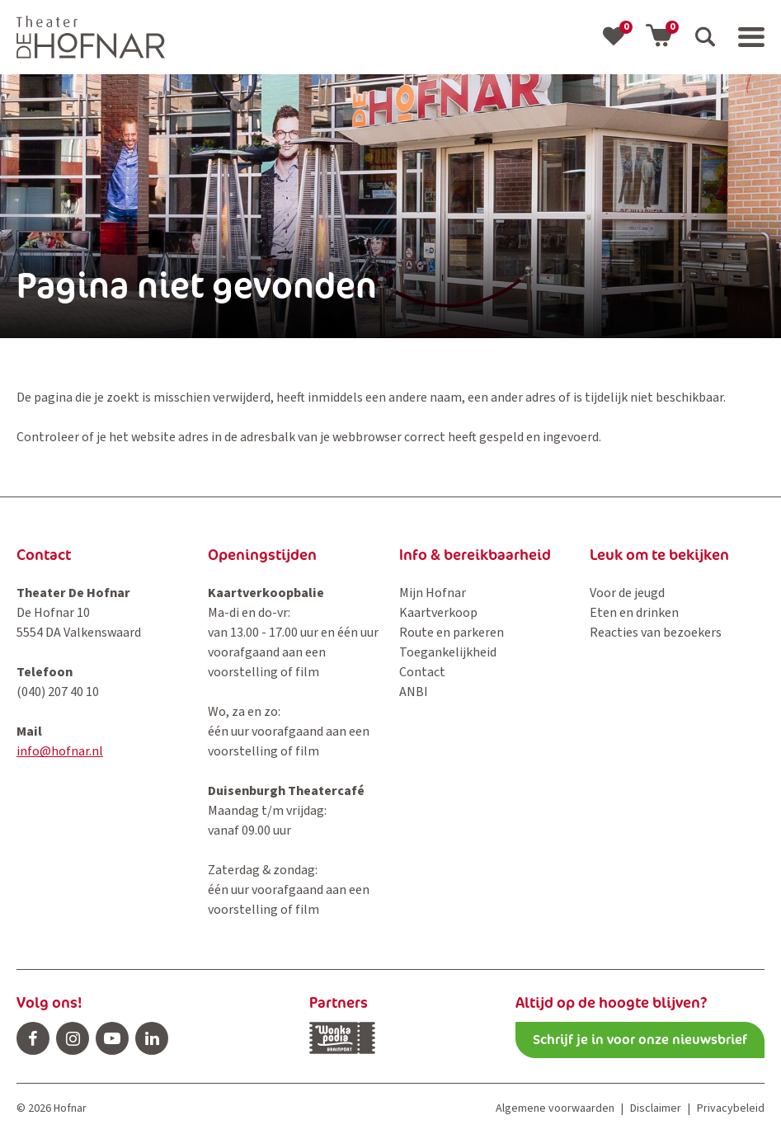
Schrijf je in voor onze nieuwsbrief (640, 1039)
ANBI (413, 692)
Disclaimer (655, 1108)
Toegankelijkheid (447, 652)
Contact (422, 672)
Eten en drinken (634, 613)
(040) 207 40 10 (57, 692)
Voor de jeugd (627, 593)
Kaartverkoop (438, 613)
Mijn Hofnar (432, 593)
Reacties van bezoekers (656, 632)
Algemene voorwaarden (555, 1108)
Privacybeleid (731, 1108)
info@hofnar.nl (59, 751)
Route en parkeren (451, 632)
